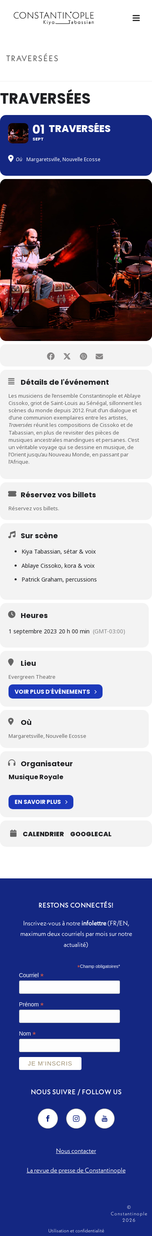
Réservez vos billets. (34, 508)
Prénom (31, 1004)
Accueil (61, 75)
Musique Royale (36, 777)
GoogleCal (90, 834)
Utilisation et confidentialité (76, 1230)
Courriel (31, 975)
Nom (27, 1034)
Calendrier (43, 834)
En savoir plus (41, 802)
